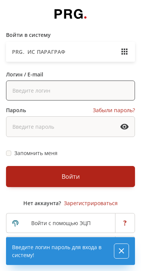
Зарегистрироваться (91, 203)
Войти (71, 176)
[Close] (121, 251)
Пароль (16, 110)
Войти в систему (28, 34)
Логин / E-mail (24, 74)
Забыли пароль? (114, 110)
